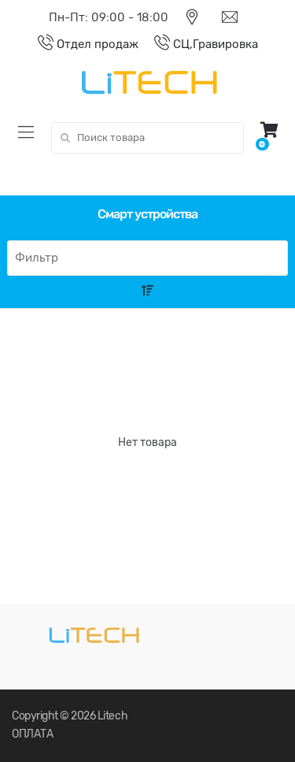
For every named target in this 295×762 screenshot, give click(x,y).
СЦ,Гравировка (198, 44)
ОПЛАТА (32, 734)
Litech (112, 716)
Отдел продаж (80, 44)
